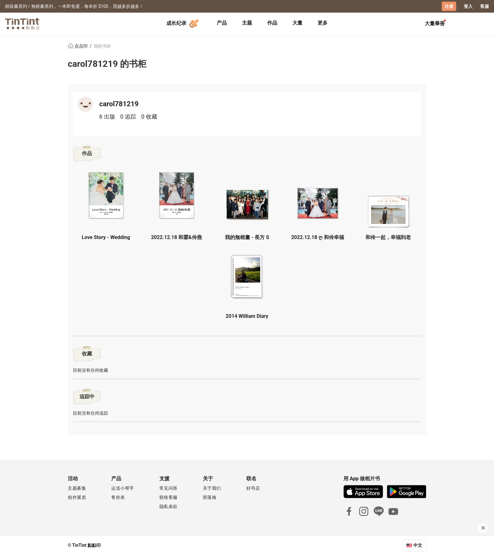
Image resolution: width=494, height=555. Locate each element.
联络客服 (168, 497)
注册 (449, 6)
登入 (468, 6)
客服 (484, 6)
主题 (247, 23)
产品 (222, 23)
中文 (417, 545)
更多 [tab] (323, 23)
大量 (297, 23)
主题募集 (77, 488)
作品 (272, 23)
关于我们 (212, 488)
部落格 (210, 497)
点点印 (78, 46)
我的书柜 (102, 46)
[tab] (222, 24)
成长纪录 (183, 23)
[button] (105, 195)
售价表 (118, 497)
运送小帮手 (122, 488)
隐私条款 (168, 506)
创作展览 (77, 497)
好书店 (253, 488)
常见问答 (168, 488)
